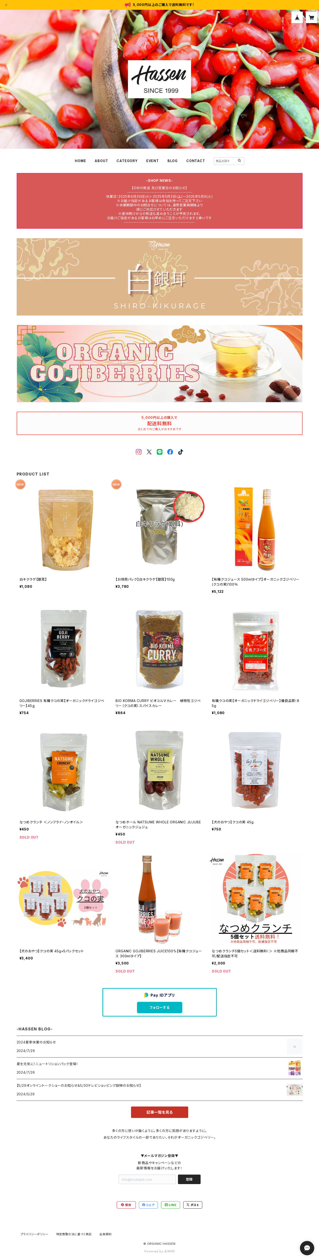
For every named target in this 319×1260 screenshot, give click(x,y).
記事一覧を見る (160, 1112)
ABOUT (101, 161)
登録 (189, 1179)
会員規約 (105, 1234)
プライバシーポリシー (34, 1234)
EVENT (152, 161)
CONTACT (195, 161)
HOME (80, 161)
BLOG (172, 161)
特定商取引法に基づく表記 (74, 1234)
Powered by (159, 1251)
